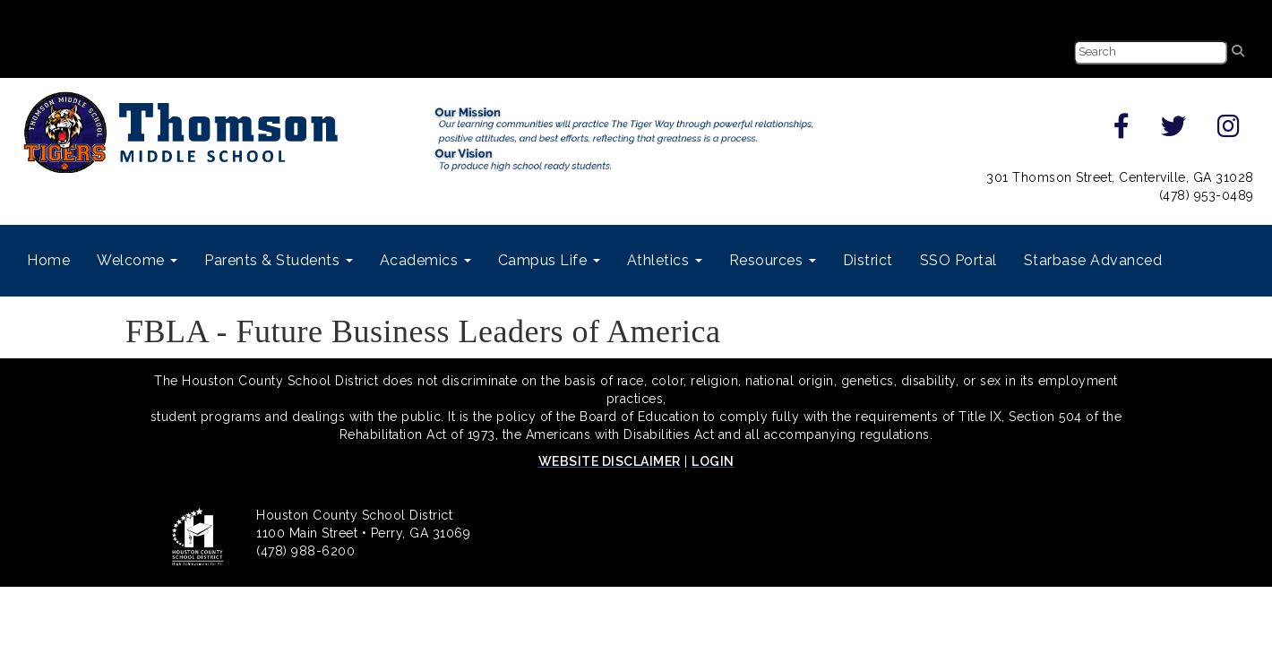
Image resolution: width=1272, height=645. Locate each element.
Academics (425, 260)
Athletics (664, 260)
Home (48, 260)
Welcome (137, 260)
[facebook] (1122, 131)
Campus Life (549, 260)
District (868, 260)
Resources (772, 260)
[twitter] (1173, 131)
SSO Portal (958, 260)
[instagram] (1229, 131)
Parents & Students (278, 260)
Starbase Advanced (1093, 260)
